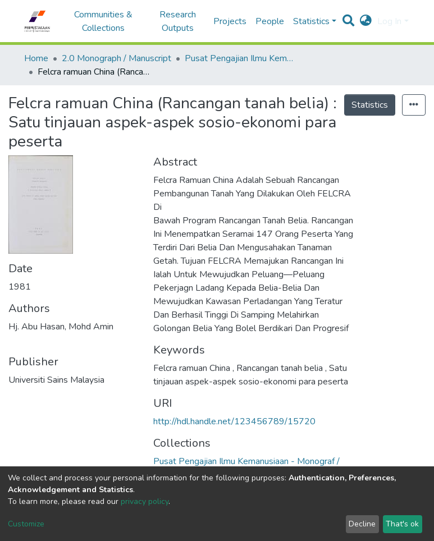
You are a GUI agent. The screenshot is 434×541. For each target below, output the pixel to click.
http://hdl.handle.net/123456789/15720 (234, 421)
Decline (362, 524)
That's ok (402, 524)
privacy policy (144, 501)
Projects (229, 21)
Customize (26, 524)
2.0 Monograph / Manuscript (116, 58)
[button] (366, 21)
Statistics (369, 105)
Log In (389, 21)
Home (36, 58)
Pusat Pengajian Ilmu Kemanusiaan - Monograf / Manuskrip (241, 58)
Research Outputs (177, 21)
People (269, 21)
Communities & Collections (103, 21)
